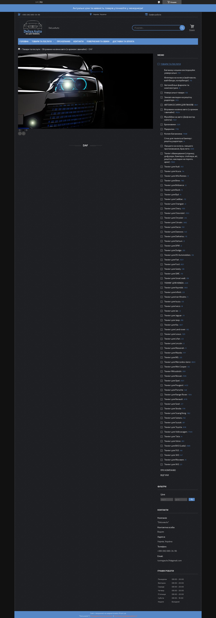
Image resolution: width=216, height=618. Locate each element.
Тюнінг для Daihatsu (174, 236)
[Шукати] (182, 27)
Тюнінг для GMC (172, 273)
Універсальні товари (174, 92)
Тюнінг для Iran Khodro (175, 296)
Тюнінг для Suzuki (173, 422)
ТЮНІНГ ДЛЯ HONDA (174, 283)
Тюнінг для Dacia (172, 227)
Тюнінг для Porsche (173, 390)
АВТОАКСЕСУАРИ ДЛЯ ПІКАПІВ (178, 104)
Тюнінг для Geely (172, 269)
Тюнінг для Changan (174, 203)
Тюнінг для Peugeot (173, 385)
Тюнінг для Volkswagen (175, 431)
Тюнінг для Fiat (171, 259)
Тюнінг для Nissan (173, 376)
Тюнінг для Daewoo (173, 231)
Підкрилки (169, 129)
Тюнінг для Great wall (174, 278)
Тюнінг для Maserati (174, 348)
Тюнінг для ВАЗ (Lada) (175, 445)
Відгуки (164, 475)
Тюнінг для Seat (172, 403)
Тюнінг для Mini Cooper (175, 366)
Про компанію (168, 470)
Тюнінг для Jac (171, 310)
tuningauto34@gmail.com (170, 560)
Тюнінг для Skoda (172, 408)
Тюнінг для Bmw (172, 180)
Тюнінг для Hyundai (173, 287)
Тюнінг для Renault (173, 399)
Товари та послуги (42, 41)
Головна (24, 41)
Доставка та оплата (123, 41)
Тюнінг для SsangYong (175, 413)
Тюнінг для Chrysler (173, 217)
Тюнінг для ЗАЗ (171, 455)
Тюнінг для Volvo (172, 441)
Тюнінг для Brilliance (174, 185)
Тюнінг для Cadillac (173, 199)
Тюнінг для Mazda (173, 352)
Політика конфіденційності (125, 616)
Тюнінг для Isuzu (172, 301)
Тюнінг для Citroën (173, 222)
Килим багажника (173, 133)
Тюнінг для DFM (172, 245)
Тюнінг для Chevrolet (174, 213)
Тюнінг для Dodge (173, 250)
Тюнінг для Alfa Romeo (175, 176)
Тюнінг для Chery (172, 208)
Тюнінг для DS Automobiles (177, 255)
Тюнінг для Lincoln (173, 343)
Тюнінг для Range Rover (175, 394)
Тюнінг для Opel (172, 380)
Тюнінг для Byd (171, 194)
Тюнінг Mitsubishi (172, 371)
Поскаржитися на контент (101, 616)
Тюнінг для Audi (172, 166)
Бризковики (170, 124)
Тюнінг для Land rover (174, 329)
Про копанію (63, 41)
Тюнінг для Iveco (172, 306)
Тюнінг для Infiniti (172, 292)
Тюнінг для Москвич (174, 459)
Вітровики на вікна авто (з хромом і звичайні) (64, 49)
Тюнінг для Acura (172, 171)
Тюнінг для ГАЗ (171, 450)
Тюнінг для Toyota (173, 427)
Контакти (78, 41)
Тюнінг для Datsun (173, 241)
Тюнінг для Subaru (173, 417)
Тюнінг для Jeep (172, 320)
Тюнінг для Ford (172, 264)
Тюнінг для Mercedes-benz (177, 362)
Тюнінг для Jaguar (173, 315)
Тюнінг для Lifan (172, 338)
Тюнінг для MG (171, 357)
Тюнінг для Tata (172, 436)
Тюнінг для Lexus (172, 334)
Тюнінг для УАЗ (171, 464)
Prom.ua (122, 613)
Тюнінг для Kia (171, 324)
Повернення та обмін (98, 41)
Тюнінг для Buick (172, 189)
